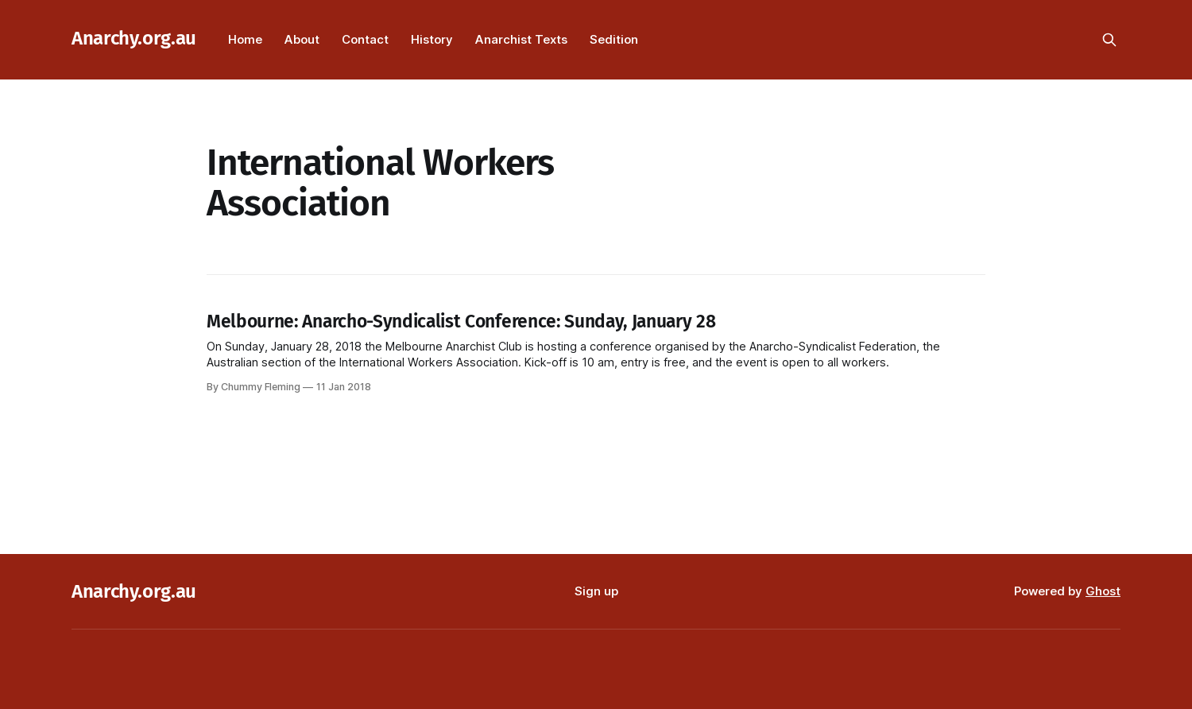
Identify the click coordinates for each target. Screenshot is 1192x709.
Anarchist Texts (521, 39)
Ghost (1103, 591)
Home (245, 39)
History (432, 39)
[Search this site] (1109, 39)
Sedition (614, 39)
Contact (365, 39)
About (301, 39)
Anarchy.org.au (134, 38)
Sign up (596, 591)
